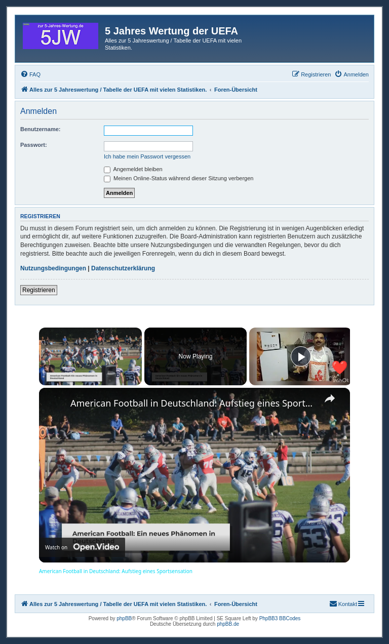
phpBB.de (228, 624)
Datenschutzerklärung (123, 268)
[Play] (301, 356)
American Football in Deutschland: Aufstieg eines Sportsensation (193, 403)
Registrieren (38, 290)
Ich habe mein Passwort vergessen (147, 156)
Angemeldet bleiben (133, 169)
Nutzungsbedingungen (53, 268)
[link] (55, 404)
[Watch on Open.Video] (82, 547)
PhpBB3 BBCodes (280, 618)
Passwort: (33, 145)
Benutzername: (40, 129)
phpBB (124, 618)
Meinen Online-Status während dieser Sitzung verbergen (178, 178)
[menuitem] (30, 74)
